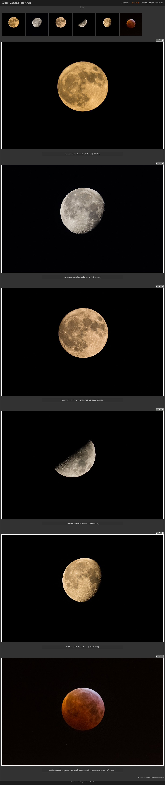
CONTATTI (159, 3)
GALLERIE (135, 3)
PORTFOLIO (126, 3)
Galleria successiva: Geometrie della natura (151, 777)
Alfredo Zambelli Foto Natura (16, 2)
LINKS (151, 3)
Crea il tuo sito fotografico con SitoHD (82, 782)
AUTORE (144, 3)
